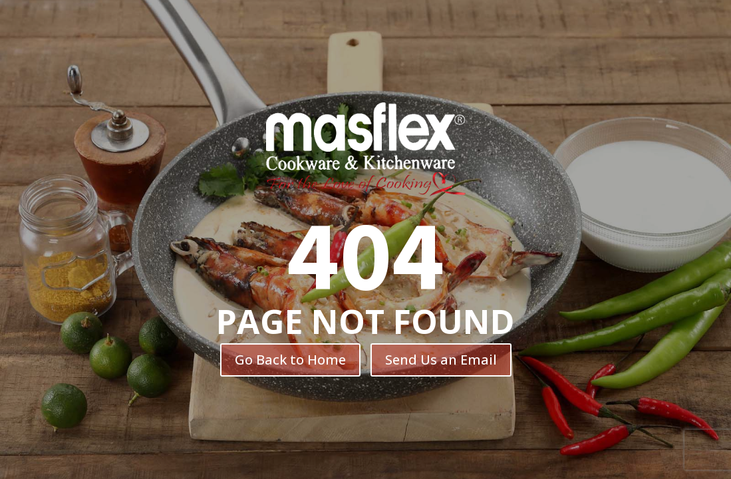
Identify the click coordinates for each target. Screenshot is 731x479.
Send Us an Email (441, 360)
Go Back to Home (290, 360)
